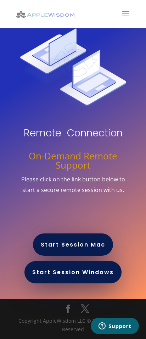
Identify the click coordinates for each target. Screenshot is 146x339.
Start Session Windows (73, 272)
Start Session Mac (73, 245)
